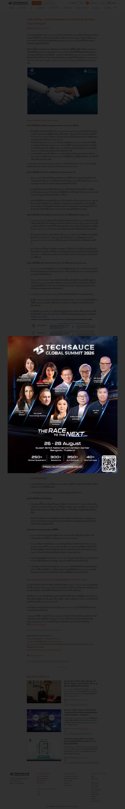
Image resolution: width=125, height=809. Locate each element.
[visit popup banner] (62, 404)
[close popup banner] (115, 338)
